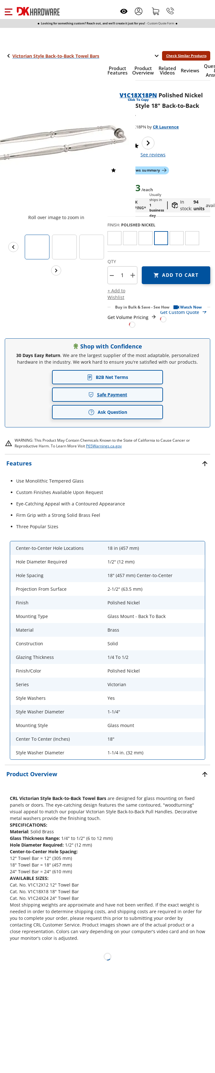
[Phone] (170, 11)
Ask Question (107, 412)
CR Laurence (166, 127)
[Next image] (148, 143)
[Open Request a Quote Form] (132, 321)
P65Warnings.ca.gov (104, 446)
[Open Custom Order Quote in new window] (185, 315)
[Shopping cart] (156, 11)
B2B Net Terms (107, 377)
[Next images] (56, 270)
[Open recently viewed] (124, 11)
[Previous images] (13, 247)
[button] (8, 11)
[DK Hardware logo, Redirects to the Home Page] (38, 11)
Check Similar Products (186, 55)
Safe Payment (107, 395)
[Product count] (122, 275)
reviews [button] (153, 155)
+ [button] (132, 275)
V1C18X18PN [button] (138, 95)
